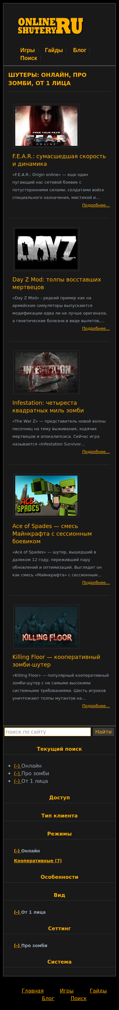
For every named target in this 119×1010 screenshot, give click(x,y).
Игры (27, 50)
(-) (17, 766)
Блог (79, 50)
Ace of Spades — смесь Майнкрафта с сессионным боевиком (52, 534)
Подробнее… (96, 205)
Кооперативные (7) (38, 860)
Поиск (28, 58)
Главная (32, 991)
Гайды (54, 50)
